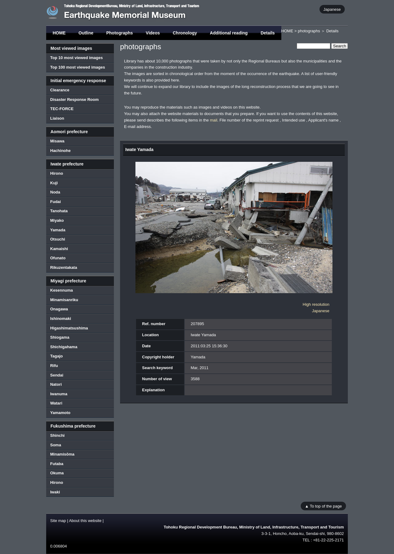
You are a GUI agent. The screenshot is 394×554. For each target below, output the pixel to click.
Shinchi (57, 435)
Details (268, 32)
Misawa (57, 141)
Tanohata (59, 211)
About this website (85, 520)
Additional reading (229, 32)
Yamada (57, 230)
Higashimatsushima (69, 328)
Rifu (54, 365)
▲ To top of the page (323, 506)
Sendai (56, 375)
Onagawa (59, 309)
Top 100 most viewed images (77, 67)
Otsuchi (57, 239)
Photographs (119, 32)
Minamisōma (62, 454)
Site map (58, 520)
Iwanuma (58, 394)
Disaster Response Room (74, 99)
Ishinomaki (60, 318)
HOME (59, 32)
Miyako (57, 220)
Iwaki (55, 492)
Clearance (59, 90)
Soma (55, 445)
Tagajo (56, 356)
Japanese (332, 9)
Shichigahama (63, 347)
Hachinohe (60, 150)
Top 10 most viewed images (76, 57)
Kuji (54, 183)
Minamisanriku (64, 299)
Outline (85, 32)
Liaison (57, 118)
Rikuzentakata (63, 267)
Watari (56, 403)
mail (213, 120)
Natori (56, 384)
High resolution (316, 304)
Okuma (57, 473)
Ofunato (58, 258)
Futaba (56, 463)
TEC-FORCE (62, 108)
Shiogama (59, 337)
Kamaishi (59, 248)
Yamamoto (60, 412)
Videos (153, 32)
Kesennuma (61, 290)
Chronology (185, 32)
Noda (55, 192)
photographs (309, 31)
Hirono (56, 173)
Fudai (55, 201)
